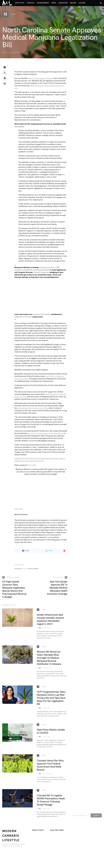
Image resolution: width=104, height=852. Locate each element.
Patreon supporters (41, 272)
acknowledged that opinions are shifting (33, 408)
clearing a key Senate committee (40, 78)
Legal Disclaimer (57, 830)
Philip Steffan (31, 465)
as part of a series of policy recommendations (45, 433)
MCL (40, 628)
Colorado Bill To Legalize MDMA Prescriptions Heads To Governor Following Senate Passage (51, 800)
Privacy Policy (38, 830)
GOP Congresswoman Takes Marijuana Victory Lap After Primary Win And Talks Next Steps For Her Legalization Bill (51, 698)
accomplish (19, 126)
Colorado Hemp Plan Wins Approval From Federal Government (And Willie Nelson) (50, 765)
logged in (24, 568)
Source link (18, 509)
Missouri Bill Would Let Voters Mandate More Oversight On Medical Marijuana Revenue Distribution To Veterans (49, 657)
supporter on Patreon (23, 317)
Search (96, 815)
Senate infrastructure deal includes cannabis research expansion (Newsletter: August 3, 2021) (50, 619)
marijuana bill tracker (42, 314)
